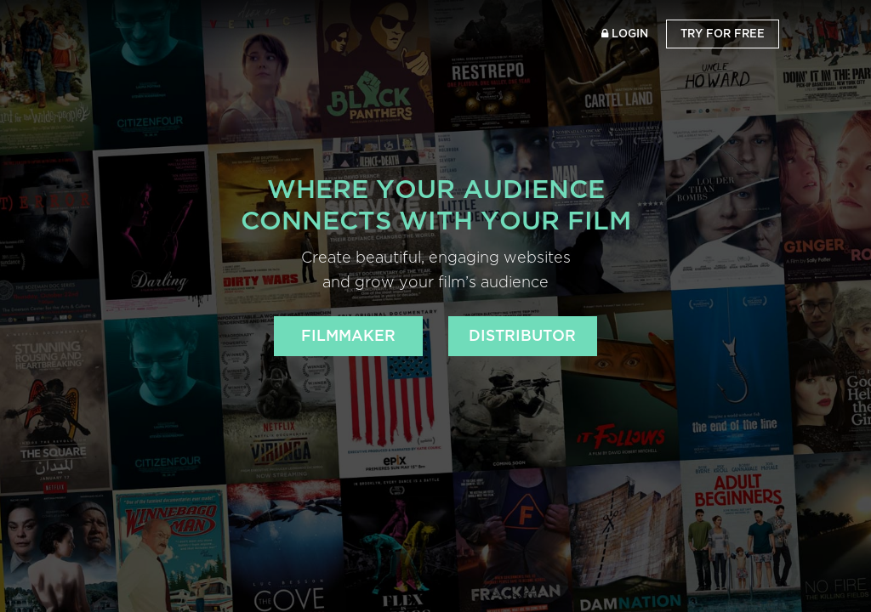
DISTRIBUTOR (522, 336)
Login (624, 33)
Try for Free (722, 33)
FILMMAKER (348, 336)
